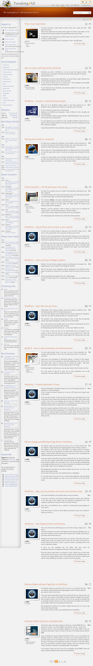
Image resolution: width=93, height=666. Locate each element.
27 (89, 105)
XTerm (66, 28)
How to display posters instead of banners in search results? (12, 243)
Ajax (56, 110)
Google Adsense (45, 266)
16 (89, 388)
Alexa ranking (81, 448)
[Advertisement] (65, 56)
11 (89, 495)
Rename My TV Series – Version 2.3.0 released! (10, 133)
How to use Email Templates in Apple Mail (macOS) (12, 170)
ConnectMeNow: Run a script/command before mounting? (10, 248)
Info (72, 5)
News (57, 5)
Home (53, 5)
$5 (14, 35)
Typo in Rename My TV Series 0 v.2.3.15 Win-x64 (12, 262)
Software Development (31, 642)
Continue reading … (80, 44)
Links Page (6, 344)
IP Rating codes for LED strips (12, 167)
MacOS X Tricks (29, 372)
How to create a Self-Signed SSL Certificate (43, 68)
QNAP (27, 640)
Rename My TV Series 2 (10, 233)
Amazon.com (11, 460)
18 (89, 625)
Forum (68, 5)
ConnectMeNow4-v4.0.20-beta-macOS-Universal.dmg (11, 357)
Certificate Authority (49, 81)
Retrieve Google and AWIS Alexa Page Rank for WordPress (48, 441)
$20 (6, 36)
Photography (6, 93)
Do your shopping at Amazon (12, 30)
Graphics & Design (30, 369)
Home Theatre (6, 79)
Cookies (67, 145)
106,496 (14, 117)
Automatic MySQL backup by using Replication (44, 621)
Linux (27, 45)
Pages (62, 5)
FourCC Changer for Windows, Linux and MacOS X (11, 202)
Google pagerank (66, 448)
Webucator (76, 476)
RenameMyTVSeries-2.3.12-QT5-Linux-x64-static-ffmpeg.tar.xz (10, 424)
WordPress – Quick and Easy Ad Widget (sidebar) (45, 260)
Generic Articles (29, 206)
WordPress (28, 120)
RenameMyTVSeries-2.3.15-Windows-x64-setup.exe (10, 386)
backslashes (49, 388)
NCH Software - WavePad (10, 298)
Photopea (6, 328)
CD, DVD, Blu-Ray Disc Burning (10, 70)
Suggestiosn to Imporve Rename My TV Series (10, 266)
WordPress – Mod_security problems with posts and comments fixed (53, 491)
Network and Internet (30, 89)
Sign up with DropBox (10, 42)
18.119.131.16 (13, 113)
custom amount (12, 36)
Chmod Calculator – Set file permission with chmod (46, 187)
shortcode (59, 558)
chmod (51, 200)
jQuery (54, 125)
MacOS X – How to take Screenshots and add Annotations (49, 348)
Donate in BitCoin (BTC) (10, 45)
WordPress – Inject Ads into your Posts (41, 306)
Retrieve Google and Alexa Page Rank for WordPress (46, 584)
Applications (6, 67)
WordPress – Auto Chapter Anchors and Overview (45, 523)
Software (5, 98)
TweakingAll (24, 3)
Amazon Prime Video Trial (11, 483)
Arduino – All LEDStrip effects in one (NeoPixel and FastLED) (12, 207)
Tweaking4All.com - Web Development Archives (21, 12)
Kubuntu (6, 319)
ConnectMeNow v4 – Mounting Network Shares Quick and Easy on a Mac (12, 148)
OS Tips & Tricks (7, 91)
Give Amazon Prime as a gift (11, 479)
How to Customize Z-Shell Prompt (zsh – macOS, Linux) (11, 162)
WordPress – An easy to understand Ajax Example (45, 101)
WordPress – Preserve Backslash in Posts (42, 384)
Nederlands (86, 5)
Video (4, 103)
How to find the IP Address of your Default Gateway (11, 152)
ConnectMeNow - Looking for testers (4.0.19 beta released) (12, 257)
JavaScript (47, 125)
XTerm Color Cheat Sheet (35, 24)
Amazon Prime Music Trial (11, 481)
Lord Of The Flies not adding (11, 272)
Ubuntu (5, 289)
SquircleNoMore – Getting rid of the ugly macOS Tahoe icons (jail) (12, 129)
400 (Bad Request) (73, 116)
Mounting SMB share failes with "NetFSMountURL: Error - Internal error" (11, 253)
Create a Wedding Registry (11, 484)
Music (4, 84)
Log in (76, 5)
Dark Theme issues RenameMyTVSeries (9, 269)
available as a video (58, 478)
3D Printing (6, 65)
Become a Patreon (9, 39)
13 (89, 588)
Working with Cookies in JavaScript (39, 139)
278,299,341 (13, 115)
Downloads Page (8, 440)
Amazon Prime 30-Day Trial (11, 478)
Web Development (30, 643)
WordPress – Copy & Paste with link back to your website (48, 227)
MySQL (62, 629)
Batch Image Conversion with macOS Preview (11, 159)
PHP (42, 125)
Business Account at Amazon (12, 476)
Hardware (5, 77)
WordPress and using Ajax (57, 112)
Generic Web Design (30, 43)
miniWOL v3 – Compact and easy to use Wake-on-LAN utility (11, 140)
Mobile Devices (7, 81)
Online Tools (28, 212)
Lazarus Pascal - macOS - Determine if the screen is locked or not (11, 281)
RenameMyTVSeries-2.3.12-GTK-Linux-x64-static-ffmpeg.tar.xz (10, 408)
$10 (17, 35)
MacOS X (28, 46)
